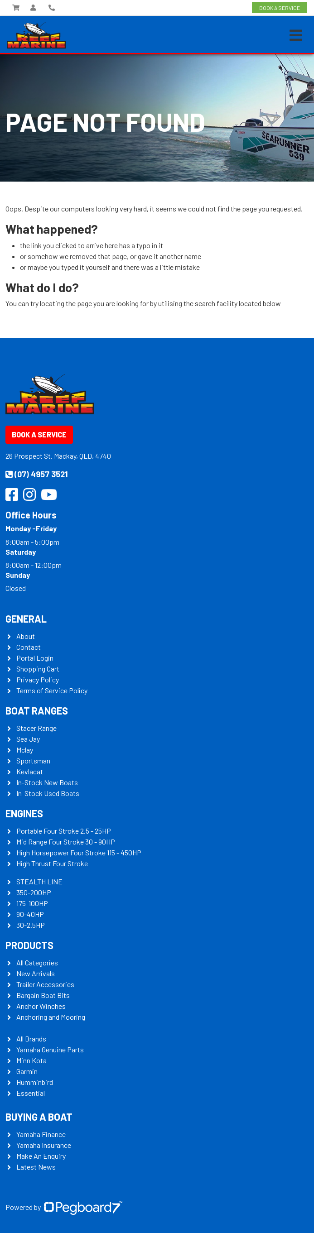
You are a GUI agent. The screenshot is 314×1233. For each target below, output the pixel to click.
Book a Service (39, 434)
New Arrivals (35, 973)
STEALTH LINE (39, 881)
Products (29, 945)
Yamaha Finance (41, 1134)
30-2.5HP (30, 925)
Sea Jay (28, 738)
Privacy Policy (37, 679)
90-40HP (30, 914)
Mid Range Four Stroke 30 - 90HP (65, 841)
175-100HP (32, 903)
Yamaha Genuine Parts (50, 1049)
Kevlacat (29, 771)
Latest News (36, 1166)
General (26, 618)
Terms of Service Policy (51, 690)
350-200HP (33, 892)
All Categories (37, 962)
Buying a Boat (38, 1117)
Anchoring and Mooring (50, 1016)
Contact (28, 647)
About (25, 636)
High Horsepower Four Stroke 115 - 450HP (78, 852)
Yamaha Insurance (43, 1145)
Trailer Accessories (45, 984)
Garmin (27, 1071)
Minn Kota (31, 1060)
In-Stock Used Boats (47, 793)
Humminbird (34, 1082)
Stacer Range (36, 728)
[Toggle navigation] (296, 35)
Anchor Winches (41, 1006)
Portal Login (34, 657)
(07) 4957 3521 (36, 474)
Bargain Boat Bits (43, 995)
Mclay (24, 749)
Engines (24, 813)
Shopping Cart (37, 668)
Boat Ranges (36, 710)
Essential (30, 1093)
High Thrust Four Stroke (52, 863)
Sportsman (33, 760)
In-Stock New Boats (47, 782)
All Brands (31, 1038)
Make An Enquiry (41, 1155)
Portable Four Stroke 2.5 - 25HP (63, 830)
